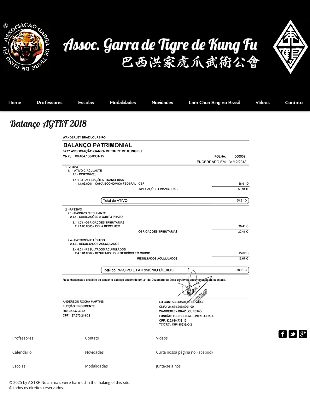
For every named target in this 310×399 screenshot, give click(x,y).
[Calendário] (30, 352)
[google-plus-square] (303, 334)
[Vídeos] (171, 338)
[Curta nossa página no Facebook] (185, 352)
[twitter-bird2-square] (293, 334)
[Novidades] (103, 352)
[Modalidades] (102, 366)
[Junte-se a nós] (173, 366)
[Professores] (36, 338)
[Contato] (100, 338)
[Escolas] (28, 366)
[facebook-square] (282, 334)
